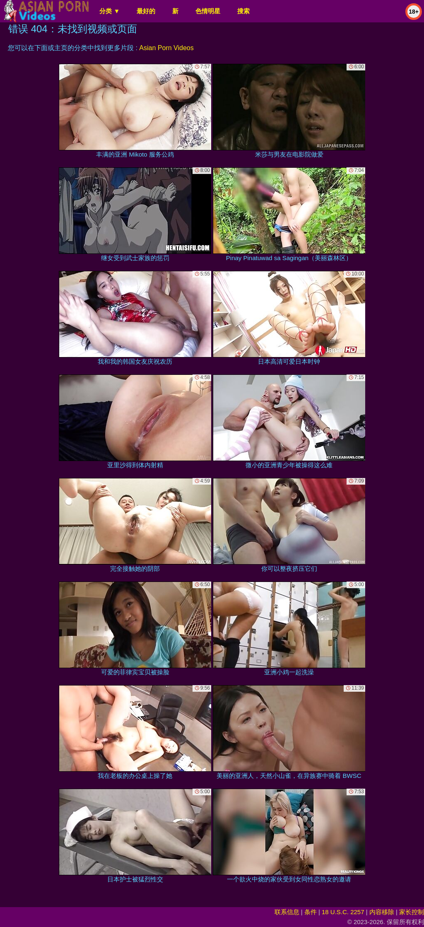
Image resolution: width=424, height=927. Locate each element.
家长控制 (411, 911)
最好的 (146, 10)
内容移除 (381, 911)
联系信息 (287, 911)
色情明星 (207, 10)
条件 (310, 911)
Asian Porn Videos (166, 47)
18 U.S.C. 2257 (343, 911)
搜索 (243, 10)
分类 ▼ (109, 10)
